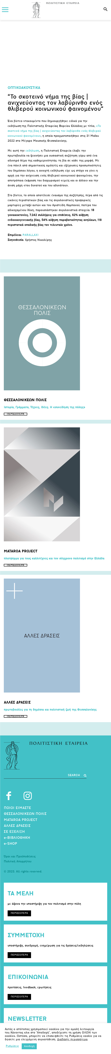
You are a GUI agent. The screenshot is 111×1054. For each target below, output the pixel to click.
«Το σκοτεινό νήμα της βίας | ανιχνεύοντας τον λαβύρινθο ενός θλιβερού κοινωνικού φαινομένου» (54, 131)
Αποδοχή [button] (29, 1046)
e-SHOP (10, 844)
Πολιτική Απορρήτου (17, 861)
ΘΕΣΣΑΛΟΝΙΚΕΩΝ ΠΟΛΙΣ (25, 814)
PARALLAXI (30, 235)
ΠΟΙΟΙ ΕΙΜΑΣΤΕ (17, 808)
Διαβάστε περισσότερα (72, 1039)
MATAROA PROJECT (20, 820)
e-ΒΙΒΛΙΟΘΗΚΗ (17, 838)
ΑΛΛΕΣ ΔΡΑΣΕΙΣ (17, 826)
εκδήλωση (32, 150)
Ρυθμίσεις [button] (12, 1046)
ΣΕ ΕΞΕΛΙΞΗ (14, 832)
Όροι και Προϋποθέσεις (20, 856)
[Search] (77, 776)
